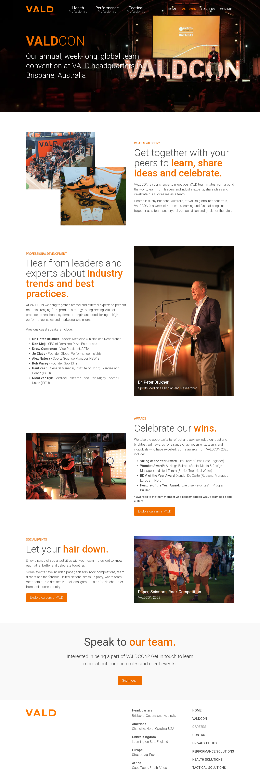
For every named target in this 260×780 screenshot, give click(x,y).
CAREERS (208, 9)
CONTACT (227, 9)
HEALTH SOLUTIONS (207, 760)
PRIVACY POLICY (204, 743)
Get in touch (130, 680)
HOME (172, 9)
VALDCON (189, 9)
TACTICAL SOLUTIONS (209, 768)
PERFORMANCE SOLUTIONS (213, 751)
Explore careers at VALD (154, 511)
